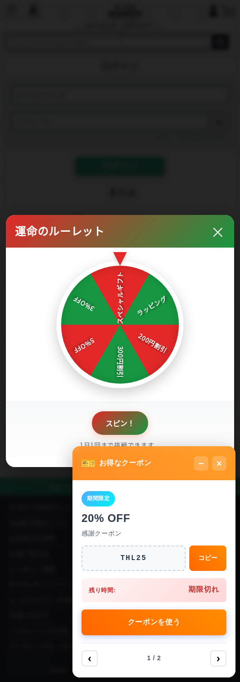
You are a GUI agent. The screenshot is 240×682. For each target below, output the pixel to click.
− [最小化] (201, 463)
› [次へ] (218, 658)
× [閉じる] (219, 463)
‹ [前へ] (89, 658)
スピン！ (120, 423)
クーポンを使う (154, 622)
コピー (207, 557)
